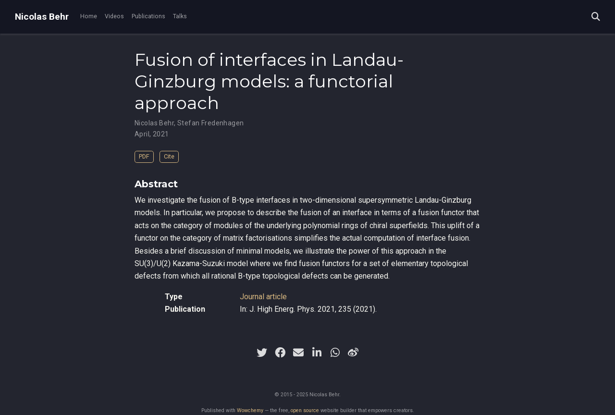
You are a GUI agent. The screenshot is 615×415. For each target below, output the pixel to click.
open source (305, 410)
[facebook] (280, 352)
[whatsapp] (335, 352)
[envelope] (298, 352)
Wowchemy (250, 410)
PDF (144, 156)
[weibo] (353, 352)
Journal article (263, 296)
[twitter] (262, 352)
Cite (169, 156)
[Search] (595, 17)
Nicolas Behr (42, 16)
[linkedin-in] (316, 352)
